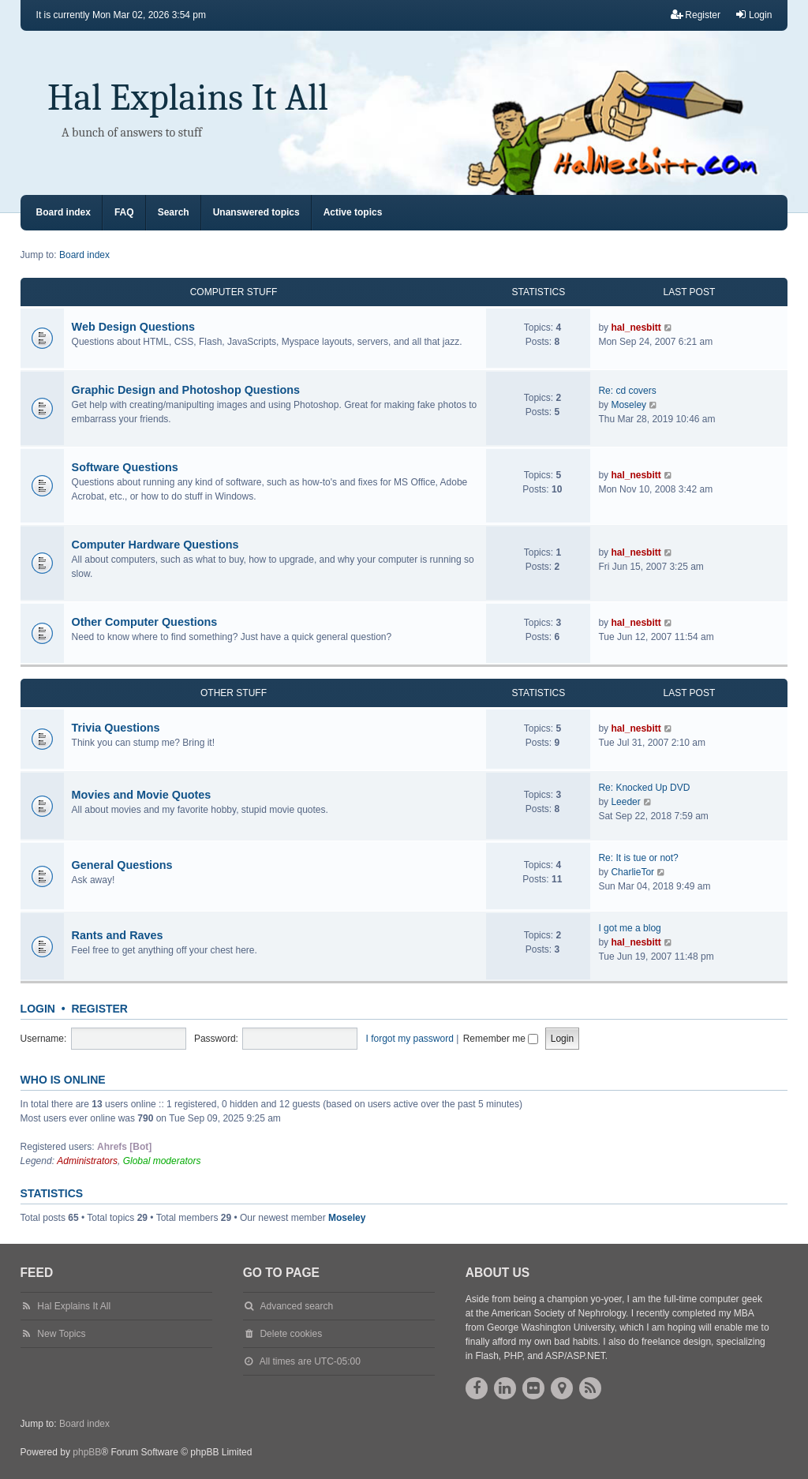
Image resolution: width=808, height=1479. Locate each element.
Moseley (628, 404)
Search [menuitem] (173, 212)
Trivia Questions (116, 727)
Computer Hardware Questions (155, 544)
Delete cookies (291, 1333)
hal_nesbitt (635, 327)
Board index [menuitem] (63, 212)
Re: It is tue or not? (638, 857)
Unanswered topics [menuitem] (256, 212)
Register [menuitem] (695, 15)
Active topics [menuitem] (353, 212)
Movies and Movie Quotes (141, 794)
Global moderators (162, 1160)
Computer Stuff (234, 292)
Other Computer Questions (145, 622)
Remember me (501, 1038)
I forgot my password (410, 1038)
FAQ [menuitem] (124, 212)
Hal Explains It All (187, 97)
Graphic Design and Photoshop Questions (186, 390)
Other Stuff (233, 692)
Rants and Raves (117, 935)
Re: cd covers (627, 390)
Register (99, 1008)
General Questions (122, 865)
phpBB (87, 1452)
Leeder (625, 801)
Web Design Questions (133, 326)
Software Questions (125, 467)
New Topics (61, 1333)
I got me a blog (629, 928)
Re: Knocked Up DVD (644, 787)
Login (38, 1008)
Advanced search (296, 1306)
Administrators (87, 1160)
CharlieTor (632, 872)
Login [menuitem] (753, 15)
